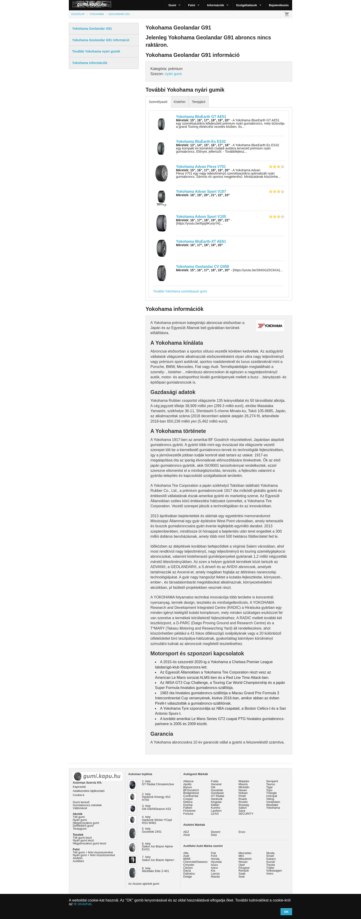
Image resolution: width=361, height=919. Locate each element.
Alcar (186, 835)
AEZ (186, 832)
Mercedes (245, 853)
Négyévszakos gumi (86, 823)
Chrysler (188, 864)
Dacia (187, 870)
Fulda (214, 781)
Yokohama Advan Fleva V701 (201, 167)
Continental (190, 796)
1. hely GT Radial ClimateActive (158, 782)
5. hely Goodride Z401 (152, 830)
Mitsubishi (245, 859)
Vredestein (273, 802)
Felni (191, 5)
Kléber (215, 805)
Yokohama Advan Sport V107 (201, 191)
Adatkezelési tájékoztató (89, 791)
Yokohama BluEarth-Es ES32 (201, 141)
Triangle (271, 793)
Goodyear (217, 793)
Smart (270, 856)
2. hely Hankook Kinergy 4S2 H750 (156, 797)
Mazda (215, 876)
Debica (187, 802)
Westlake (272, 805)
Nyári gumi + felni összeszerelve (94, 855)
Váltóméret (80, 808)
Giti (213, 787)
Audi (186, 856)
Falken (187, 807)
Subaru (271, 859)
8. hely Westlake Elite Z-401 (155, 869)
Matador (244, 781)
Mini (241, 856)
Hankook (217, 799)
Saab (242, 873)
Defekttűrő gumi (83, 825)
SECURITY (246, 813)
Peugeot (244, 867)
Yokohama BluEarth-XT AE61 (201, 241)
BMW (186, 859)
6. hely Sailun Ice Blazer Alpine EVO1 (157, 846)
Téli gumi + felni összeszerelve (93, 852)
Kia (213, 870)
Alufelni (77, 858)
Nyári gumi (80, 820)
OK (286, 911)
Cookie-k (78, 795)
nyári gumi (173, 74)
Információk (215, 5)
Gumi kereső (81, 802)
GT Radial (217, 796)
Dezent (215, 832)
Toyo (269, 790)
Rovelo (243, 802)
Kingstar (216, 802)
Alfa (185, 853)
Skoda (270, 853)
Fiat (213, 853)
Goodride (217, 790)
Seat (242, 876)
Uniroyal (271, 796)
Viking (270, 799)
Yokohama (273, 807)
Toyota (270, 864)
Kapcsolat (79, 786)
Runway (244, 805)
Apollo (187, 784)
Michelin (244, 787)
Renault (244, 870)
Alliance (188, 781)
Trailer (270, 867)
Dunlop (188, 805)
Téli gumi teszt (82, 837)
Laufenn (216, 810)
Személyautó (158, 102)
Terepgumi (80, 828)
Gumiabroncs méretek (87, 805)
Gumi (172, 5)
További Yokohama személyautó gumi (180, 291)
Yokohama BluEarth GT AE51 (201, 117)
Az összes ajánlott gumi (143, 883)
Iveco (214, 867)
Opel (242, 864)
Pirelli (242, 796)
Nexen (243, 790)
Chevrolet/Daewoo (195, 862)
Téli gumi (79, 817)
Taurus (270, 784)
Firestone (189, 810)
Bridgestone (191, 793)
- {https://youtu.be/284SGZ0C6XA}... (229, 270)
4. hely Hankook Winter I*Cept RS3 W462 (157, 820)
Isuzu (214, 864)
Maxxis (243, 784)
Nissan (243, 862)
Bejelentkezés (279, 5)
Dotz (214, 835)
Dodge (187, 876)
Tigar (269, 787)
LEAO (215, 813)
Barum (187, 787)
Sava (242, 810)
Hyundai (216, 862)
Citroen (188, 867)
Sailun (243, 807)
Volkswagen (274, 870)
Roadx (243, 799)
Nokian (243, 793)
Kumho (215, 807)
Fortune (188, 813)
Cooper (188, 799)
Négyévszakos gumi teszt (89, 843)
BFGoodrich (191, 790)
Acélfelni (78, 861)
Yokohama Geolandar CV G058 (202, 266)
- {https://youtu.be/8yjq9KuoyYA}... (204, 221)
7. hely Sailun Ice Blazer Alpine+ (158, 858)
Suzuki (270, 862)
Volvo (269, 873)
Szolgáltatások (246, 5)
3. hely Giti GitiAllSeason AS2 (156, 807)
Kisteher (179, 102)
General (216, 784)
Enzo (242, 832)
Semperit (272, 781)
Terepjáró (198, 102)
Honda (215, 859)
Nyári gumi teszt (83, 840)
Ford (214, 856)
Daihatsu (189, 873)
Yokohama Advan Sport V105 (201, 217)
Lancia (215, 873)
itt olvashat (82, 904)
